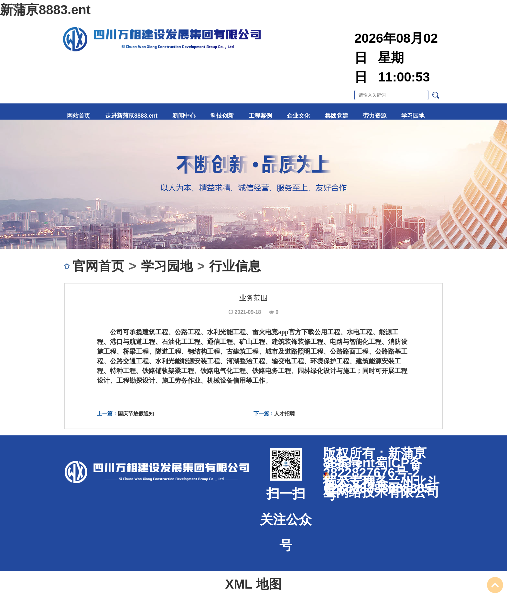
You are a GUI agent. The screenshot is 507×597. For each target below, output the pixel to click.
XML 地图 (253, 584)
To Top (495, 585)
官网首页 (98, 266)
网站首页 (78, 115)
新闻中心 (184, 115)
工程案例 (260, 115)
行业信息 (235, 266)
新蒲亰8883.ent (45, 10)
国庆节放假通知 (136, 413)
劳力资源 (374, 115)
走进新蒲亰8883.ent (131, 115)
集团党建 (336, 115)
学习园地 (413, 115)
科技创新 (222, 115)
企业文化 (298, 115)
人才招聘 (284, 413)
